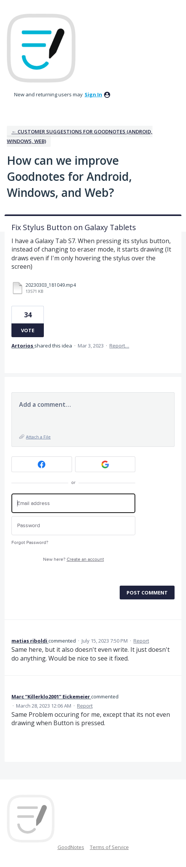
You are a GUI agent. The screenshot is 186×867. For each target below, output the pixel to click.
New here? (73, 559)
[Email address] (73, 503)
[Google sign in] (105, 464)
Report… (119, 345)
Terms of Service (109, 847)
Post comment (147, 592)
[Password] (73, 526)
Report (141, 640)
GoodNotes (71, 847)
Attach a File (38, 437)
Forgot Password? (29, 543)
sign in (93, 94)
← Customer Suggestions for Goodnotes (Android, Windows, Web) (79, 136)
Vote (27, 330)
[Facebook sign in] (41, 464)
